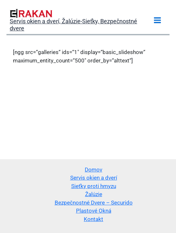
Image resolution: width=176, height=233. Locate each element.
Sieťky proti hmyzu (93, 186)
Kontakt (93, 219)
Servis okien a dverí (93, 177)
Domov (93, 169)
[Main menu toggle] (157, 20)
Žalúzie (93, 194)
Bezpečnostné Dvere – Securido (94, 202)
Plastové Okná (93, 210)
